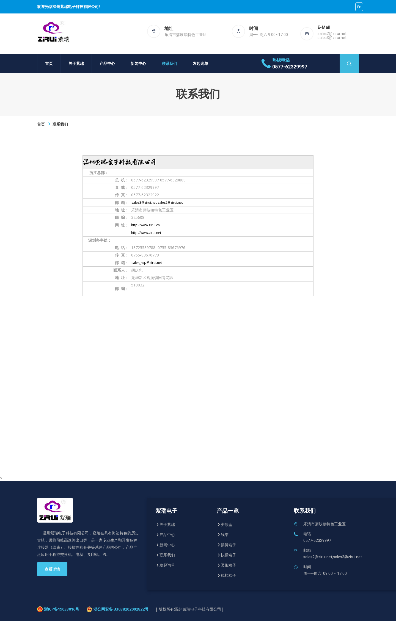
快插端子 (228, 555)
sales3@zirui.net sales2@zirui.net (157, 202)
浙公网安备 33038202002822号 (121, 609)
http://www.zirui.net (146, 232)
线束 (225, 535)
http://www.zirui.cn (145, 225)
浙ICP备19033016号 (61, 609)
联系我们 (169, 63)
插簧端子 (228, 545)
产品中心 (107, 63)
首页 (49, 63)
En (359, 6)
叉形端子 (228, 565)
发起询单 (200, 63)
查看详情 (52, 569)
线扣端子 (228, 575)
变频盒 (226, 524)
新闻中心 (138, 63)
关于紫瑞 (76, 63)
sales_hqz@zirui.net (146, 262)
